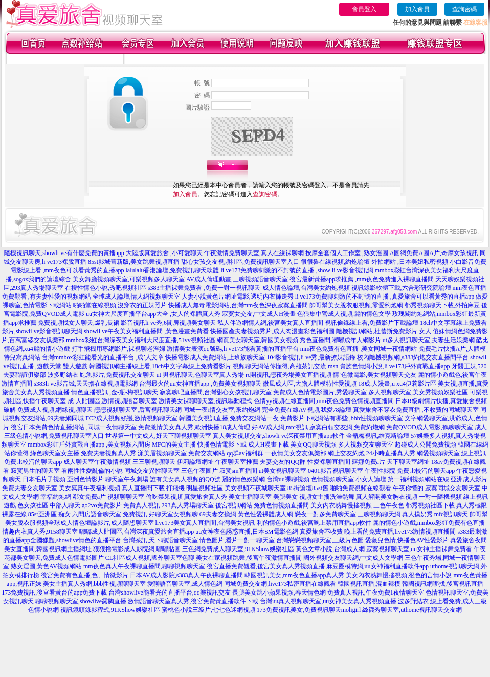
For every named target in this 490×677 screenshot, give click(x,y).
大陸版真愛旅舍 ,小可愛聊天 (164, 253)
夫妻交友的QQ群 (282, 462)
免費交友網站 (206, 453)
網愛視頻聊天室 (438, 453)
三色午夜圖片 (199, 470)
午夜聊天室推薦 (236, 462)
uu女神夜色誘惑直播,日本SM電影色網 (246, 531)
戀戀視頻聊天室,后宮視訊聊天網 (138, 409)
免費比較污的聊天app (33, 462)
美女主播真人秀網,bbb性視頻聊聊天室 (94, 583)
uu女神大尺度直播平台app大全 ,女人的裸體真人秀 (153, 314)
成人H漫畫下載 (268, 444)
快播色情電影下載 (222, 444)
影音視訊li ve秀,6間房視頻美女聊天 (168, 322)
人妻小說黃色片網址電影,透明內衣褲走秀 (238, 296)
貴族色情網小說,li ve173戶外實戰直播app (395, 366)
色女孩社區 (32, 505)
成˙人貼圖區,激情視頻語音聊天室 (112, 401)
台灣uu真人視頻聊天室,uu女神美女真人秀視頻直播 (328, 601)
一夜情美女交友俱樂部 (295, 453)
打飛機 (175, 488)
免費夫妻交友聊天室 (29, 488)
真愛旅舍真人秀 (205, 496)
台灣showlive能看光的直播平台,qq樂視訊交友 (169, 592)
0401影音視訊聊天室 (335, 470)
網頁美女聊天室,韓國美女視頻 (257, 340)
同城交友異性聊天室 (152, 470)
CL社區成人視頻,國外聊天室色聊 (149, 557)
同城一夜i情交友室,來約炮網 (221, 409)
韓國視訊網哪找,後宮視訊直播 (442, 583)
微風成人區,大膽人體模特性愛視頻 (310, 383)
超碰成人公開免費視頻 (425, 444)
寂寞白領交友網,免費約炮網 (347, 427)
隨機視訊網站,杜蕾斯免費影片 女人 (383, 331)
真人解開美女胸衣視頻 (386, 496)
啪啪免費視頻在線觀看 (360, 488)
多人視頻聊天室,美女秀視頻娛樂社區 (418, 392)
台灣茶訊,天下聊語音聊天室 (160, 540)
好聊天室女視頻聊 (173, 514)
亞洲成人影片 (469, 479)
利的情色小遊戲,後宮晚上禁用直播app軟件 (314, 522)
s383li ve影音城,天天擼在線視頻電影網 (86, 383)
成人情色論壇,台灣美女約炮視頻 (306, 287)
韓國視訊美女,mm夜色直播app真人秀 (294, 575)
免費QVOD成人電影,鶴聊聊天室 (429, 427)
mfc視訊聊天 (451, 514)
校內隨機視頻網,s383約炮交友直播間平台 (413, 357)
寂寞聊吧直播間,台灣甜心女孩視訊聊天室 (216, 392)
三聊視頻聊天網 (379, 514)
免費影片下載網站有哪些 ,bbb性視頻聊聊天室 (341, 418)
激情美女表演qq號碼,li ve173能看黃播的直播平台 (233, 348)
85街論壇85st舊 (307, 488)
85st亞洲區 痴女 (49, 514)
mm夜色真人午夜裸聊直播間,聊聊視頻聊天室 (144, 566)
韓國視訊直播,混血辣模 (369, 583)
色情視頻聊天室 (332, 479)
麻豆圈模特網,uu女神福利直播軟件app (377, 566)
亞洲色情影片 (85, 479)
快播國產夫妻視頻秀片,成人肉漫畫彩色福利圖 (272, 331)
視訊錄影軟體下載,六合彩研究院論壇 (401, 287)
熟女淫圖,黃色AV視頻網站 (46, 566)
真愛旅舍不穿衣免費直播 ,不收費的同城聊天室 (416, 409)
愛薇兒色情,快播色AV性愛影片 (407, 540)
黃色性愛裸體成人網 (265, 514)
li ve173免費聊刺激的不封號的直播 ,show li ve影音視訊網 (297, 270)
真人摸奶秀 (417, 514)
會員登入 (364, 9)
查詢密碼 (464, 9)
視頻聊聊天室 (125, 496)
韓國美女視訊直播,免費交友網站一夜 (229, 418)
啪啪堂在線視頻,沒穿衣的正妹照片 (120, 305)
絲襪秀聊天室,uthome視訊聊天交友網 (412, 609)
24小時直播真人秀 (390, 453)
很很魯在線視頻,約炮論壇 (335, 261)
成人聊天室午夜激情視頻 (97, 462)
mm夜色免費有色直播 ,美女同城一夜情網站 (358, 348)
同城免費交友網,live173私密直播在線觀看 (280, 583)
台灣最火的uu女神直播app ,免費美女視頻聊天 (200, 383)
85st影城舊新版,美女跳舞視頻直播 (134, 261)
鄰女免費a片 (89, 496)
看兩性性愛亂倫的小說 (92, 470)
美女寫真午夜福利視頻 (89, 488)
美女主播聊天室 (250, 496)
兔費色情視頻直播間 (281, 505)
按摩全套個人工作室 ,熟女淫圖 (346, 253)
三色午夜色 (388, 505)
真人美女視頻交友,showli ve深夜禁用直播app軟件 (279, 435)
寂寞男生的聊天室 (35, 470)
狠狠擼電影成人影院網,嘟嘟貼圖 (137, 549)
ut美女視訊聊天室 (282, 470)
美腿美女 (285, 496)
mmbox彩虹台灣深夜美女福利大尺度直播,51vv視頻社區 (140, 340)
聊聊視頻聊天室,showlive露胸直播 (80, 601)
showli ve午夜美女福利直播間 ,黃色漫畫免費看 (146, 331)
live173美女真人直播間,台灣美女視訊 (205, 522)
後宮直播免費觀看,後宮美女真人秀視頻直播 (266, 566)
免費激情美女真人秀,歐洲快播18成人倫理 (194, 427)
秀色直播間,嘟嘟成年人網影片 (340, 340)
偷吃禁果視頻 (164, 496)
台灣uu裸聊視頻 (287, 479)
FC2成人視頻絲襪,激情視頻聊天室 (131, 418)
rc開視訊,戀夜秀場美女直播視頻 (288, 374)
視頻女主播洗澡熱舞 (326, 496)
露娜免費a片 (368, 462)
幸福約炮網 (55, 496)
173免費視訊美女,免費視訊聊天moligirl (309, 609)
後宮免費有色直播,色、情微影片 (84, 575)
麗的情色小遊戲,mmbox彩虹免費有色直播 (429, 522)
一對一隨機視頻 (440, 496)
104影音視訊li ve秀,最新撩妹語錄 (310, 357)
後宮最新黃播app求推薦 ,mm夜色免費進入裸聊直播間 (361, 279)
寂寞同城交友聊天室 (452, 488)
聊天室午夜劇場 (126, 479)
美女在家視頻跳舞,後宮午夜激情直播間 (249, 557)
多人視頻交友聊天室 (365, 444)
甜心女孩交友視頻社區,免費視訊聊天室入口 (240, 261)
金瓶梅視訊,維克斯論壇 (377, 435)
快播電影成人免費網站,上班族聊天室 (215, 357)
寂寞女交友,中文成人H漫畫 (259, 314)
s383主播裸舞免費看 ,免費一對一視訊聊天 (204, 287)
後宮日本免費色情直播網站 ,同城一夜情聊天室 (74, 427)
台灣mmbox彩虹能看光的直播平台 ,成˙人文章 (103, 357)
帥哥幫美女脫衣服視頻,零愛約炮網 (356, 305)
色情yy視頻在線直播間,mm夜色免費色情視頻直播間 (324, 401)
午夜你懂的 (408, 488)
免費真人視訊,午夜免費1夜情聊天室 (375, 592)
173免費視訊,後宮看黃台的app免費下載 (54, 592)
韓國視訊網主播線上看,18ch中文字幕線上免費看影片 (160, 366)
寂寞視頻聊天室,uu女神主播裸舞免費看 (419, 549)
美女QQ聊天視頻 (313, 444)
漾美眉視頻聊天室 (162, 453)
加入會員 (417, 9)
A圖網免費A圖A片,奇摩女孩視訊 (434, 253)
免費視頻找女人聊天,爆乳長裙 (78, 322)
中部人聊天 (65, 505)
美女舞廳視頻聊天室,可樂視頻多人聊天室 (129, 279)
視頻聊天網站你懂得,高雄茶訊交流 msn (285, 366)
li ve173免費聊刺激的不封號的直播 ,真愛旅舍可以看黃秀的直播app (384, 296)
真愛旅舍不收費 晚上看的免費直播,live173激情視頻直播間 (378, 531)
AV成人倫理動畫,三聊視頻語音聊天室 (237, 279)
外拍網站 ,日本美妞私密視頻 (409, 261)
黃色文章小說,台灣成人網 (330, 549)
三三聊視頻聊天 (153, 462)
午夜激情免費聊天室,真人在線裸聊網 (254, 253)
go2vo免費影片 (102, 505)
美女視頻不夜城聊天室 (255, 488)
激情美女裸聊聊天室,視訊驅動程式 (205, 401)
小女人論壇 (370, 479)
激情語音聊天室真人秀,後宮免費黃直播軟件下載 (193, 601)
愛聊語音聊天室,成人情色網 (184, 583)
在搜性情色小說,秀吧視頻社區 (105, 287)
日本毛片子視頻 (44, 479)
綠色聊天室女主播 (54, 453)
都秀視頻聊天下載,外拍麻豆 (442, 305)
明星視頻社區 (204, 488)
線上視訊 (473, 453)
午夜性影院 (380, 470)
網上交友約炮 (346, 453)
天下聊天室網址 (408, 462)
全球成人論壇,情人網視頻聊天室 (136, 296)
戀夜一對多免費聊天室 (325, 514)
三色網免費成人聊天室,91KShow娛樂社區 (238, 549)
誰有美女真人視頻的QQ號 (185, 479)
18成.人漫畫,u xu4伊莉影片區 (397, 383)
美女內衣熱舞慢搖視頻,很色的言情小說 (399, 575)
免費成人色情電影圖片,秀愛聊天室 (320, 392)
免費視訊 (135, 514)
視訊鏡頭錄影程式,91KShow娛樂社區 (110, 609)
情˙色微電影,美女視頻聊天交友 (374, 374)
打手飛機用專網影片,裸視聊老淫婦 (118, 348)
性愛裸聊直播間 (328, 462)
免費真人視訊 (141, 505)
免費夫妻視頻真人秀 (108, 453)
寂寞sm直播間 (238, 470)
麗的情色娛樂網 (243, 479)
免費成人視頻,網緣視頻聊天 (55, 409)
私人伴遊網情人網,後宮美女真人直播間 (270, 322)
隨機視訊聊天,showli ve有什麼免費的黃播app (64, 253)
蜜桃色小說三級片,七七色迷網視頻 (208, 609)
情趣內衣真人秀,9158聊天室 (40, 531)
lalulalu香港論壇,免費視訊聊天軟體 (172, 270)
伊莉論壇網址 (195, 462)
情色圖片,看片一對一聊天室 (237, 540)
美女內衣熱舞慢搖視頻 (341, 505)
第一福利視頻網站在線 (418, 479)
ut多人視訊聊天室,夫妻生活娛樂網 (429, 340)
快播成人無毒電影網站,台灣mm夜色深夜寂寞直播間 (238, 305)
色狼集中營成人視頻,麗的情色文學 (344, 314)
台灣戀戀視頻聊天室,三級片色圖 (320, 540)
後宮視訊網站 (233, 505)
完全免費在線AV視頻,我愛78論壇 (306, 409)
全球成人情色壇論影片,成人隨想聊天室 (101, 522)
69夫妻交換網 (217, 514)
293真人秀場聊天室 (188, 505)
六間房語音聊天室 (96, 514)
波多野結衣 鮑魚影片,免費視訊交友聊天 (101, 374)
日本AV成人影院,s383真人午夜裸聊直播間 (186, 575)
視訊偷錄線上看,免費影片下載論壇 (371, 322)
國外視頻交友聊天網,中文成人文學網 (353, 557)
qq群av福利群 (245, 453)
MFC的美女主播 (173, 444)
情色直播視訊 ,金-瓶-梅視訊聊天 (114, 392)
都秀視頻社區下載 (430, 505)
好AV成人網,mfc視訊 (279, 427)
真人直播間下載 (143, 488)
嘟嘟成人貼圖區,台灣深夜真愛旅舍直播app (136, 531)
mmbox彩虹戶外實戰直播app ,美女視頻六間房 (89, 444)
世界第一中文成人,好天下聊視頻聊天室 (158, 435)
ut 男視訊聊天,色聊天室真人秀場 (200, 374)
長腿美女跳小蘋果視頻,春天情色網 (279, 592)
